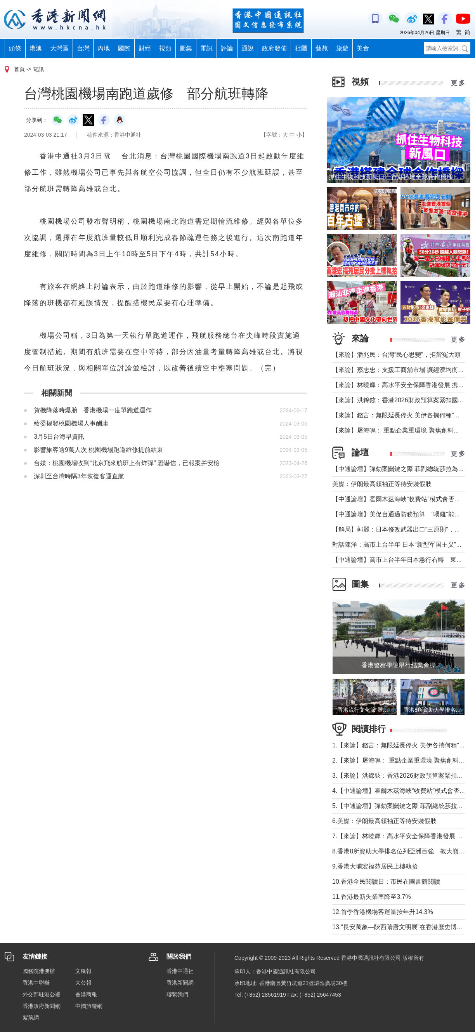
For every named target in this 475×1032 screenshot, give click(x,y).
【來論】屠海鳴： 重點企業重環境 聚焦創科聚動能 (402, 430)
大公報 (83, 983)
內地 (103, 48)
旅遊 (342, 48)
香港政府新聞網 (42, 1006)
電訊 (206, 48)
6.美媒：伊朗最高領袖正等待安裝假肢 (384, 821)
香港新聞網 (180, 983)
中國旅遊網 (88, 1006)
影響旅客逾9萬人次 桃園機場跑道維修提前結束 (98, 450)
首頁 (19, 69)
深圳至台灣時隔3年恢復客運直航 (79, 476)
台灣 (83, 48)
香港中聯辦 (36, 983)
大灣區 (59, 48)
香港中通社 (180, 971)
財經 (145, 48)
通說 (247, 48)
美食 (363, 48)
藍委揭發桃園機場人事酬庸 (71, 423)
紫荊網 (31, 1018)
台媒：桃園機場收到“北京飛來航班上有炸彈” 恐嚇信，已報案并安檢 (127, 463)
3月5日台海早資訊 (59, 436)
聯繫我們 (177, 994)
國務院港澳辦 (39, 971)
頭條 (15, 48)
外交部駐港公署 (42, 994)
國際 (124, 48)
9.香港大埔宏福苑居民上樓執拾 (375, 866)
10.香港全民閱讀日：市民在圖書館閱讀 (386, 881)
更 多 (458, 83)
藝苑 (322, 48)
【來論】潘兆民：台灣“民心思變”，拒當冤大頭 (396, 354)
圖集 (186, 48)
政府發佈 (274, 48)
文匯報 (83, 971)
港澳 (35, 48)
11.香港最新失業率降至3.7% (371, 896)
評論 (227, 48)
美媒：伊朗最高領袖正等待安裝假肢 (382, 484)
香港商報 (86, 994)
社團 (301, 48)
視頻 (165, 48)
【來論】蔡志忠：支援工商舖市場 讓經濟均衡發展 (401, 370)
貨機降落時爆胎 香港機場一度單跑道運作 (93, 410)
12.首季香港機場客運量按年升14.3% (382, 912)
